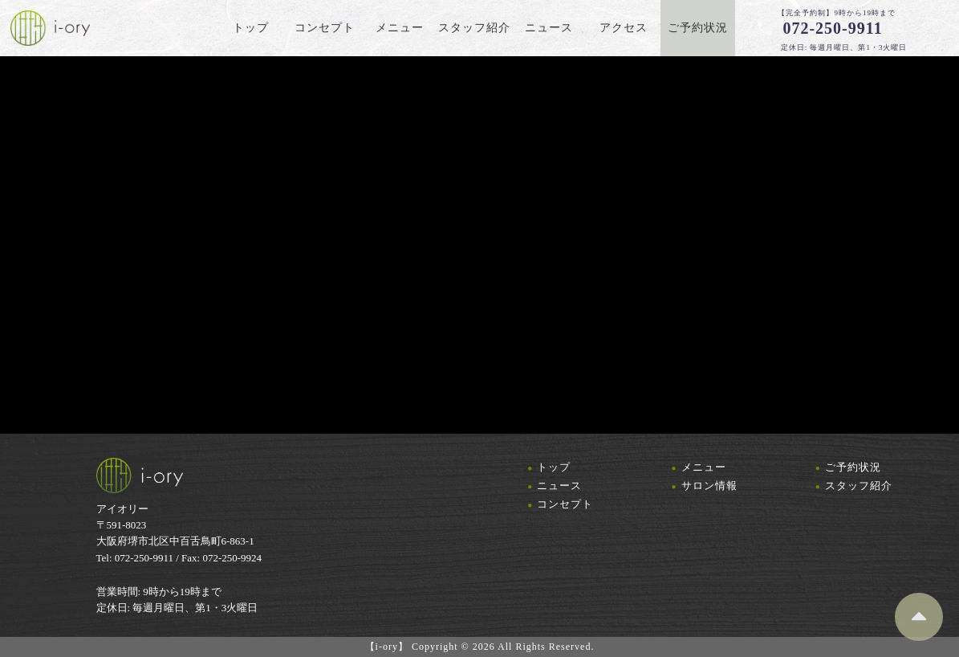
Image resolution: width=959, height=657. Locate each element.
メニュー (703, 467)
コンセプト (565, 504)
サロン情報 (709, 485)
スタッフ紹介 (858, 485)
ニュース (559, 485)
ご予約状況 (853, 467)
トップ (554, 467)
